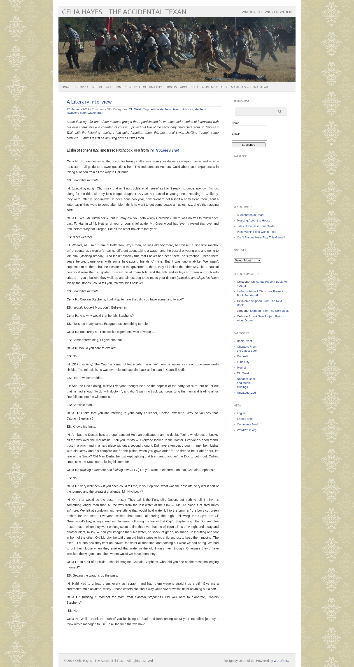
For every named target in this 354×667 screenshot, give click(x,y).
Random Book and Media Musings (246, 383)
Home (66, 87)
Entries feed (245, 418)
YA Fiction (113, 87)
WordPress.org (246, 430)
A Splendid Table (215, 87)
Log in (241, 413)
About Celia (189, 87)
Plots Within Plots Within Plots (256, 231)
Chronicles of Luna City (143, 87)
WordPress (281, 660)
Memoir (242, 367)
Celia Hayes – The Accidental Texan (124, 12)
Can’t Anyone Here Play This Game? (261, 237)
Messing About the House (253, 220)
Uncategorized (246, 392)
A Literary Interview (89, 102)
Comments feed (247, 424)
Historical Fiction (88, 87)
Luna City (243, 362)
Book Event (244, 341)
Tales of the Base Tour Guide (256, 226)
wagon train (95, 112)
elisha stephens (161, 109)
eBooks (171, 87)
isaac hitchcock (183, 109)
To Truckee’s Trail (164, 150)
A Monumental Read (250, 215)
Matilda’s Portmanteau (249, 87)
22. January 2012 (78, 109)
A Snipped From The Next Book (268, 310)
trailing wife (244, 291)
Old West (135, 109)
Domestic (243, 356)
